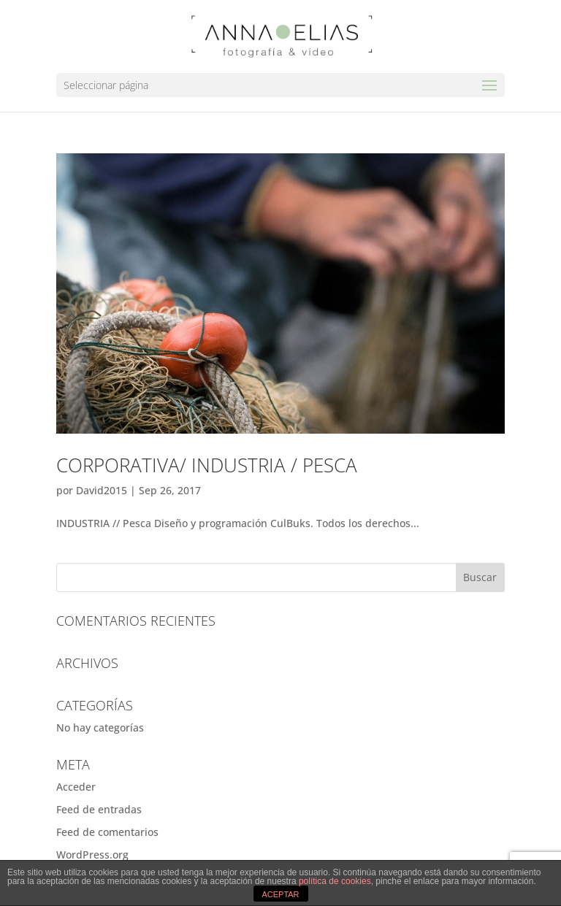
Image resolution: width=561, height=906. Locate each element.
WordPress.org (92, 854)
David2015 (101, 490)
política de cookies (335, 881)
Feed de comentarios (107, 832)
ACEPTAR (280, 894)
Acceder (76, 787)
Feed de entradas (99, 809)
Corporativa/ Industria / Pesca (206, 465)
